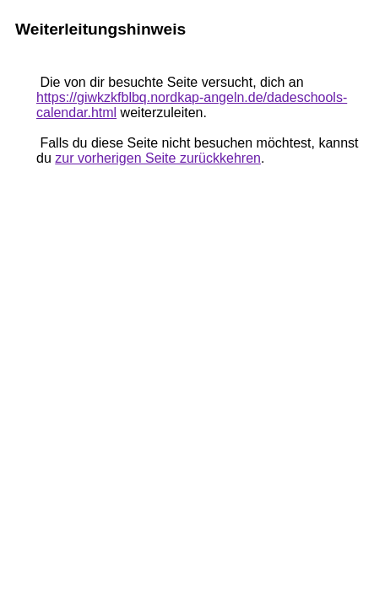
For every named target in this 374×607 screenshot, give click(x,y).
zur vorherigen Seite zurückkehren (158, 158)
